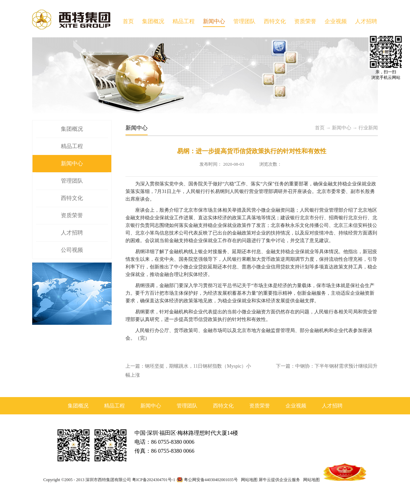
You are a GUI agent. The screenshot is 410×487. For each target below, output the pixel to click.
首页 (128, 21)
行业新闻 (368, 127)
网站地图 (248, 479)
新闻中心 (341, 127)
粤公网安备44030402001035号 (211, 479)
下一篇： (327, 366)
